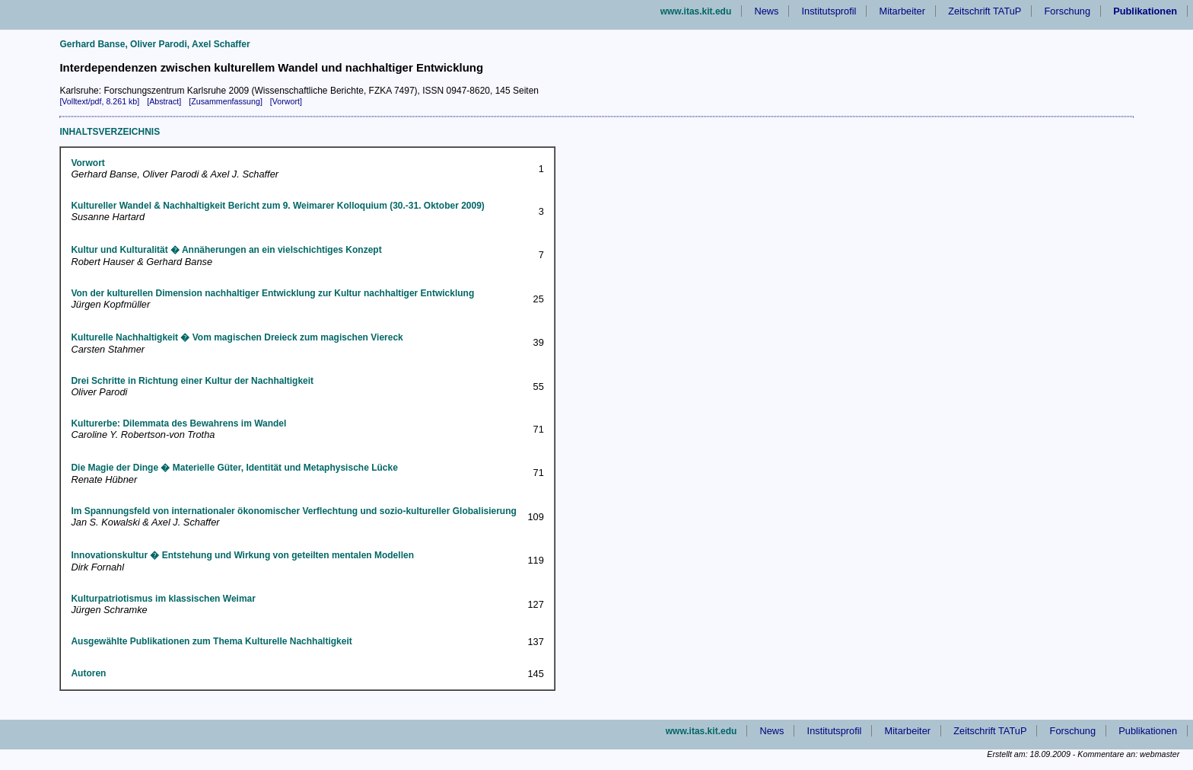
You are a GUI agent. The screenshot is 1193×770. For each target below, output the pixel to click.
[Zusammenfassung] (225, 101)
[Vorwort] (286, 101)
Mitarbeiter (902, 11)
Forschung (1067, 11)
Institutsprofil (829, 11)
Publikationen (1147, 730)
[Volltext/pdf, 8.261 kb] (99, 101)
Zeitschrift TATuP (984, 11)
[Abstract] (164, 101)
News (766, 11)
